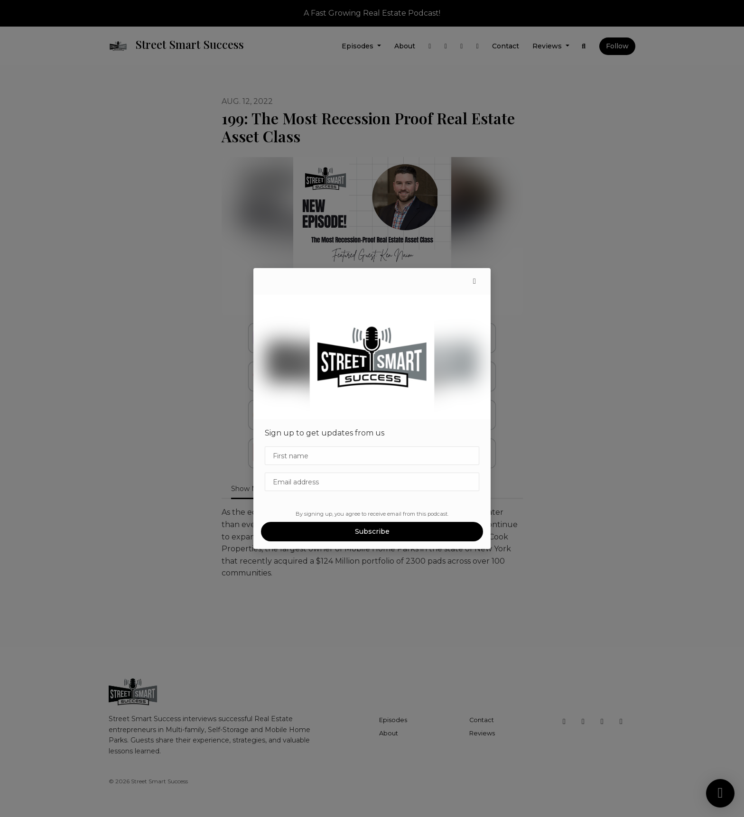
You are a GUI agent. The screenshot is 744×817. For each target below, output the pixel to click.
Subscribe (372, 531)
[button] (474, 281)
